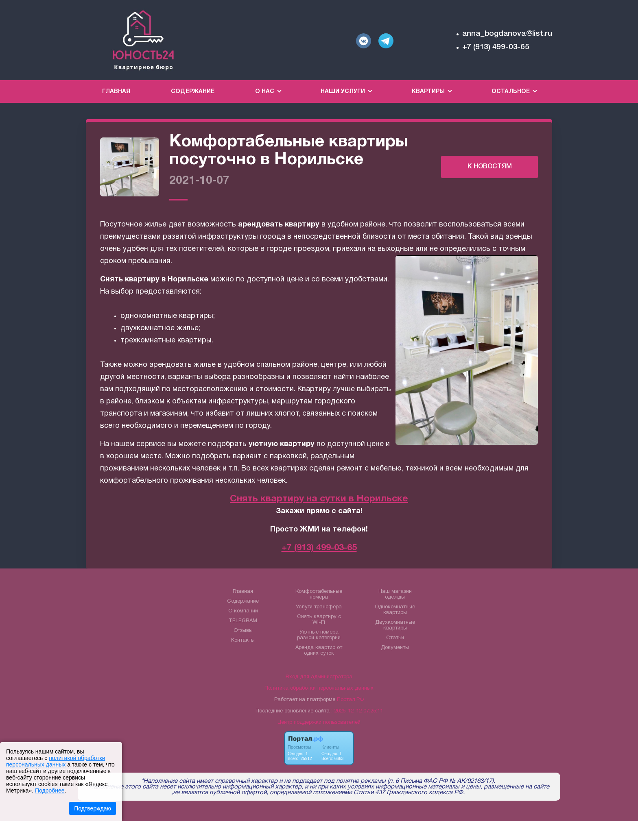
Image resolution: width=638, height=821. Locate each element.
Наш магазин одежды (395, 594)
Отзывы (243, 630)
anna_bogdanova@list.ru (507, 33)
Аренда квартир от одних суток (318, 650)
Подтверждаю (92, 808)
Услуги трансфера (319, 607)
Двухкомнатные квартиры (395, 625)
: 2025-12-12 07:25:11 (357, 711)
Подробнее (50, 790)
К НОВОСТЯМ (490, 167)
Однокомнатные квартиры (395, 610)
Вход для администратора (319, 677)
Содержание (192, 91)
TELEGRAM (243, 620)
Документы (395, 647)
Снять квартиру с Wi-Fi (319, 619)
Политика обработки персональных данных (319, 688)
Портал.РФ (350, 699)
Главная (116, 91)
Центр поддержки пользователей (319, 722)
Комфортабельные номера (318, 594)
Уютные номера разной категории (319, 635)
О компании (243, 611)
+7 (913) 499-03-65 (495, 47)
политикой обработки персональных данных (55, 761)
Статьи (395, 638)
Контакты (243, 640)
